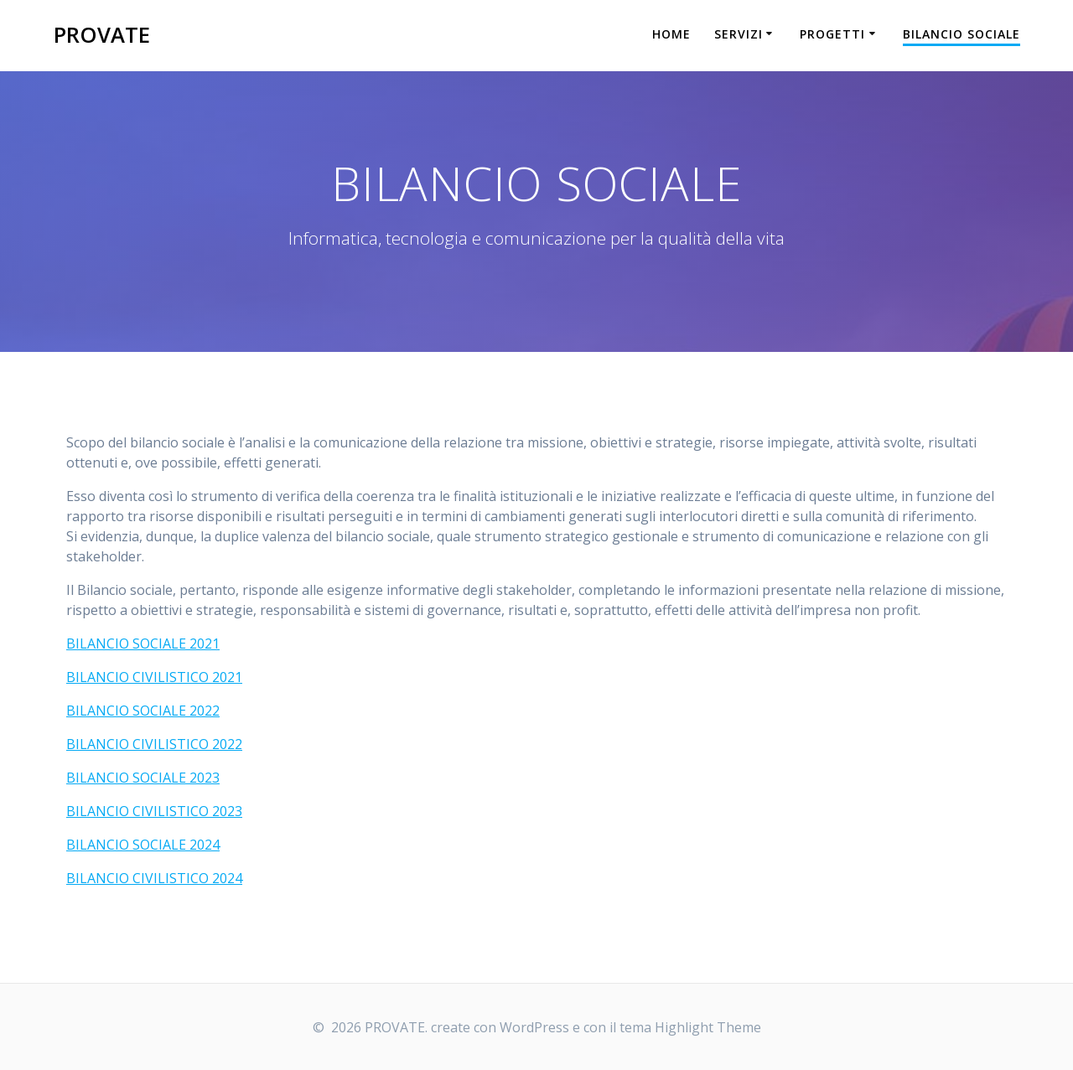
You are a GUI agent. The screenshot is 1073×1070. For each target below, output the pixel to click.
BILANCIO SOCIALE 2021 (143, 643)
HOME (671, 34)
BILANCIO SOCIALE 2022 (143, 710)
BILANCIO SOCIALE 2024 (143, 844)
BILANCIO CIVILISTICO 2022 (154, 744)
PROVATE (102, 35)
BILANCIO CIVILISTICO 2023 (154, 811)
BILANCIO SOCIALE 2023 (143, 777)
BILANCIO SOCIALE (961, 34)
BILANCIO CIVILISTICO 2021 (154, 677)
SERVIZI (738, 34)
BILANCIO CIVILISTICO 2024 (154, 878)
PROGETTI (832, 34)
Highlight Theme (708, 1027)
